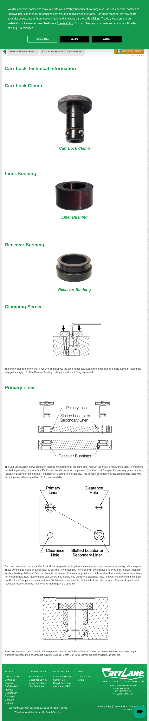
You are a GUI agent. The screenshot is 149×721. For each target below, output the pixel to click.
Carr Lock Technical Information (61, 51)
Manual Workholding (22, 51)
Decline (74, 39)
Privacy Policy (104, 706)
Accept (106, 39)
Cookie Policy (120, 706)
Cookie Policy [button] (65, 23)
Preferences (42, 39)
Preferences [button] (26, 28)
